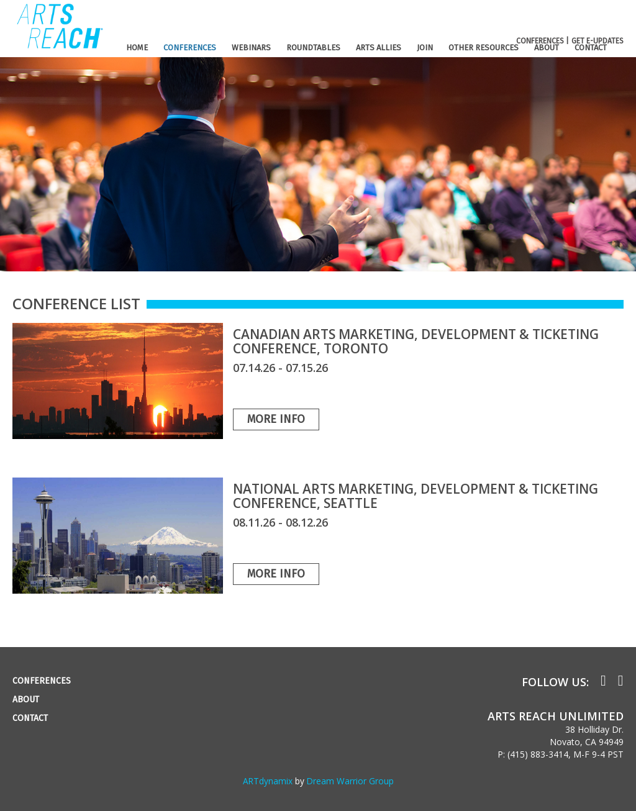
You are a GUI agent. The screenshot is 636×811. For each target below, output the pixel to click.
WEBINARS (251, 47)
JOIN (425, 47)
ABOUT (546, 47)
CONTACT (591, 47)
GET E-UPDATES (597, 41)
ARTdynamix (268, 781)
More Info (276, 419)
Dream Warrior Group (350, 781)
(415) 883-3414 (537, 754)
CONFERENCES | (542, 41)
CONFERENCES (189, 47)
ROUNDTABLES (313, 47)
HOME (137, 47)
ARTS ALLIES (378, 47)
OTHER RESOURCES (483, 47)
